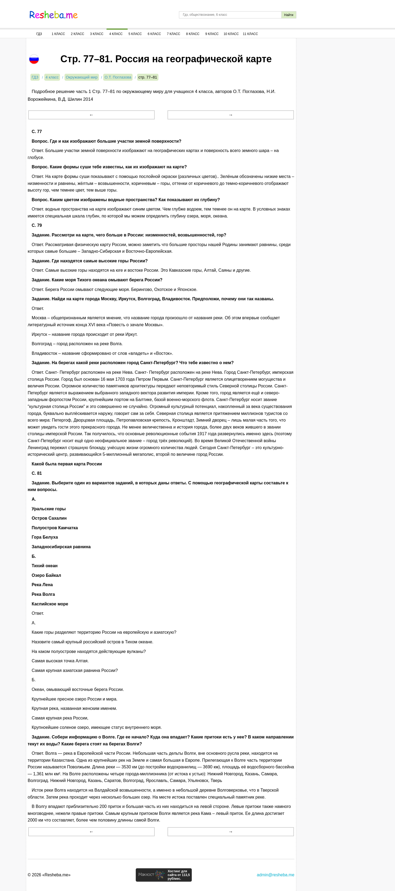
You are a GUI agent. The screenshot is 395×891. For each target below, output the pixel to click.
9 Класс (212, 34)
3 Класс (96, 34)
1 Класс (58, 34)
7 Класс (173, 34)
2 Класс (77, 34)
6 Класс (154, 34)
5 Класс (135, 34)
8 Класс (193, 34)
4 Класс (116, 34)
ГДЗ (39, 34)
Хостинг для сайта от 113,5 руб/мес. (179, 875)
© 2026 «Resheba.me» (49, 875)
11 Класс (250, 34)
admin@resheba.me (275, 875)
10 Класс (231, 34)
